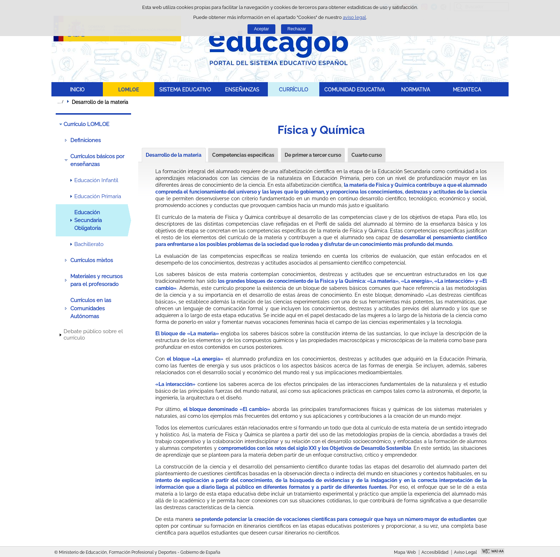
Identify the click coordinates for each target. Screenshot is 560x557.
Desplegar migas (60, 101)
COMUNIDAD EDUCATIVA (354, 89)
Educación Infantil (96, 180)
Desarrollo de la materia (173, 155)
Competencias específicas (243, 155)
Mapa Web (405, 552)
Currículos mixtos (91, 260)
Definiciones (85, 140)
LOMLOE (128, 89)
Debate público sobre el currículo (93, 334)
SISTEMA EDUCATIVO (185, 89)
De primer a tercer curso (313, 155)
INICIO (77, 89)
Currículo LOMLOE (86, 124)
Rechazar (297, 28)
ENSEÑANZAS (242, 89)
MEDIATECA (467, 89)
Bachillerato (89, 244)
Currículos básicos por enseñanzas (97, 160)
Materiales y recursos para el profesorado (96, 280)
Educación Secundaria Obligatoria (88, 220)
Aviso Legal (465, 552)
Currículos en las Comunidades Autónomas (90, 308)
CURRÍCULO (293, 89)
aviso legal (354, 17)
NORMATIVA (415, 89)
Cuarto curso (366, 155)
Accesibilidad (434, 552)
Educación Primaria (97, 196)
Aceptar (261, 28)
